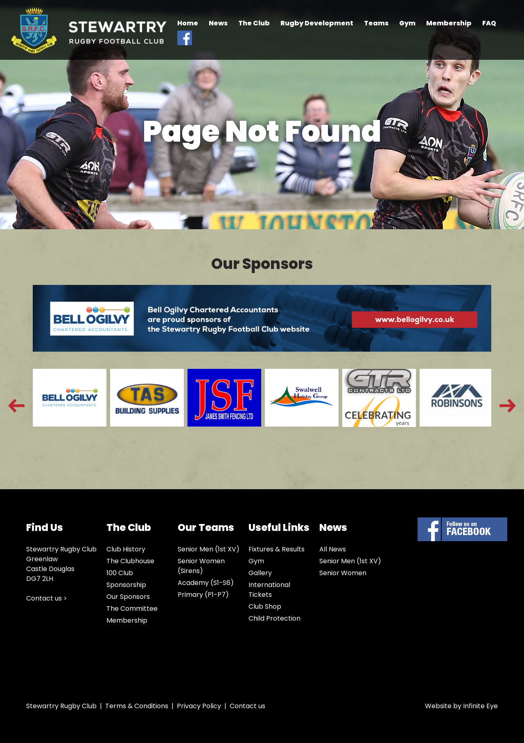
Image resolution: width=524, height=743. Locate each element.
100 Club (119, 573)
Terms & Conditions (136, 706)
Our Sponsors (128, 596)
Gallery (260, 573)
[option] (67, 406)
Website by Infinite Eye (461, 706)
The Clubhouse (130, 561)
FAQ (489, 23)
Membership (449, 23)
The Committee (132, 608)
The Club (254, 23)
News (218, 23)
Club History (125, 549)
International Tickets (269, 589)
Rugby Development (316, 23)
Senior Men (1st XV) (208, 549)
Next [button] (507, 406)
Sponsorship (126, 584)
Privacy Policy (199, 706)
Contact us (247, 706)
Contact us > (46, 598)
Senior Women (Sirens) (201, 566)
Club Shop (264, 606)
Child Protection (274, 618)
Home (187, 23)
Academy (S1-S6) (206, 582)
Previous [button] (16, 406)
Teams (376, 23)
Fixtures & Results (276, 549)
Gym (407, 23)
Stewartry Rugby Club (89, 30)
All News (332, 549)
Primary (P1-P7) (203, 594)
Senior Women (342, 573)
